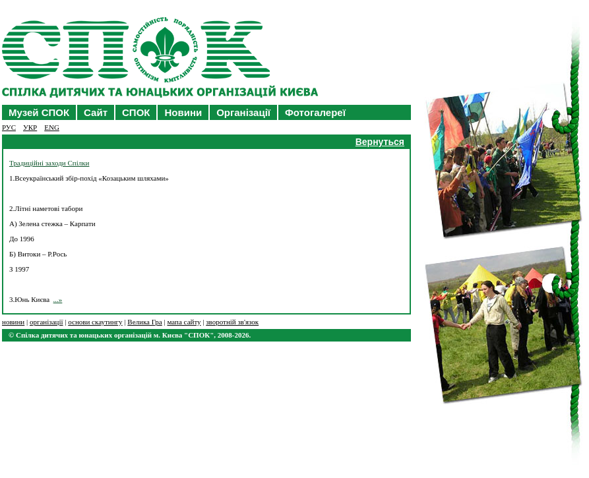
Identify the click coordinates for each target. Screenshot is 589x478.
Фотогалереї (315, 112)
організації (46, 322)
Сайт (96, 112)
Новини (183, 112)
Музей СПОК (39, 112)
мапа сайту (184, 322)
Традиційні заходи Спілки (49, 163)
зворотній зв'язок (232, 322)
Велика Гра (144, 322)
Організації (243, 112)
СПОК (136, 112)
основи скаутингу (95, 322)
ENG (51, 127)
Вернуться (380, 141)
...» (58, 299)
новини (13, 322)
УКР (30, 127)
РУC (9, 127)
